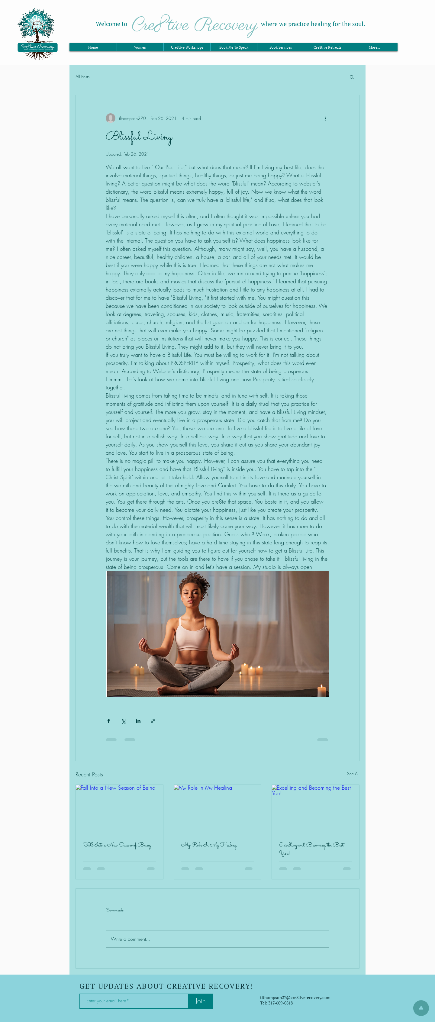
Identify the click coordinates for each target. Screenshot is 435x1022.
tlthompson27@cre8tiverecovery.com (295, 997)
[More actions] (325, 118)
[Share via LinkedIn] (138, 721)
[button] (352, 76)
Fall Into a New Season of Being (117, 845)
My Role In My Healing (209, 845)
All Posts (82, 76)
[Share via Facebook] (108, 721)
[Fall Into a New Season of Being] (119, 809)
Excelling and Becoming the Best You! (311, 849)
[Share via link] (153, 721)
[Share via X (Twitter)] (123, 721)
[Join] (200, 1001)
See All (353, 773)
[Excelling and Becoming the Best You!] (315, 809)
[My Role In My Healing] (217, 809)
